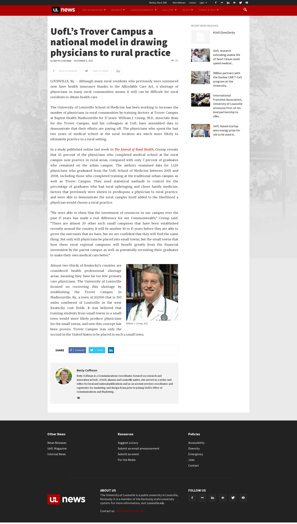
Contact (192, 2)
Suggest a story (128, 443)
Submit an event (128, 454)
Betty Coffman (62, 61)
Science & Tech (209, 9)
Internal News (56, 454)
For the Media (126, 460)
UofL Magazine (57, 448)
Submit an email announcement (138, 448)
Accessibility (196, 443)
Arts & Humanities (94, 9)
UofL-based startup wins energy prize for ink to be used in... (226, 130)
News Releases (179, 2)
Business (118, 9)
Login (203, 2)
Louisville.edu (155, 503)
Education (169, 9)
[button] (245, 9)
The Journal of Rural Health (133, 149)
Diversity (194, 448)
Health (187, 9)
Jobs (191, 460)
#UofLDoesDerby (224, 32)
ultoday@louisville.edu (130, 511)
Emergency (195, 454)
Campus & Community (143, 9)
